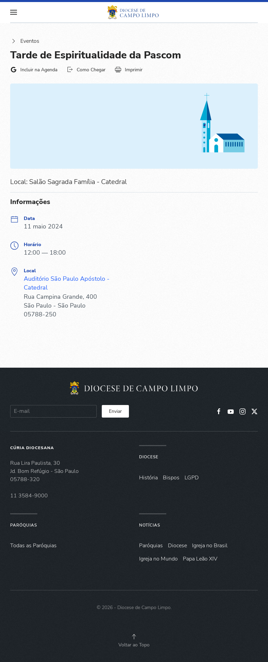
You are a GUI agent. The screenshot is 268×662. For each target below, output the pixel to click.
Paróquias (23, 525)
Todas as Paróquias (33, 545)
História (148, 477)
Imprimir (128, 69)
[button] (13, 12)
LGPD (192, 477)
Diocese (148, 457)
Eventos (24, 41)
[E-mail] (53, 411)
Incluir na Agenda (33, 69)
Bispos (171, 477)
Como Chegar (86, 69)
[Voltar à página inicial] (134, 12)
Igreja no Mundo (158, 559)
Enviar (115, 411)
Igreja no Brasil (210, 545)
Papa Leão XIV (200, 559)
